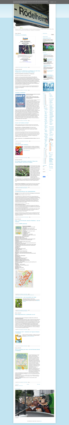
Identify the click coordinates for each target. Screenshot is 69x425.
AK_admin (52, 143)
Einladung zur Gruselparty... (21, 34)
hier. (20, 378)
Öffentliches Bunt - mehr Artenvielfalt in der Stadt (25, 297)
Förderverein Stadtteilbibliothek (52, 107)
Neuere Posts (17, 384)
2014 (44, 160)
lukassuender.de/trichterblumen (30, 336)
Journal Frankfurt (52, 128)
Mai (44, 152)
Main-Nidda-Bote (52, 129)
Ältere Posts (38, 384)
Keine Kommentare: (25, 67)
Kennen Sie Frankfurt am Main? (22, 122)
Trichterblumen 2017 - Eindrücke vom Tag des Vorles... (45, 141)
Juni (44, 151)
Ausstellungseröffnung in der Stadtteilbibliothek (25, 191)
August (45, 149)
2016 (44, 158)
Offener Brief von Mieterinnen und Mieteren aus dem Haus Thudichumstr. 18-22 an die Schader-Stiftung (27, 71)
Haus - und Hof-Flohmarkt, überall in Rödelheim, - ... (46, 131)
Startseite (28, 384)
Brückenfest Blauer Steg (51, 102)
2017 (44, 104)
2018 (44, 103)
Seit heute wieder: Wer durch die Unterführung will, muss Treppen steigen (50, 76)
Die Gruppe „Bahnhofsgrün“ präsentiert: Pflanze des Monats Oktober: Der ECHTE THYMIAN (26, 162)
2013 (44, 161)
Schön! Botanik (51, 120)
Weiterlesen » (16, 88)
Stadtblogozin (51, 154)
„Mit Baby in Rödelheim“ (20, 92)
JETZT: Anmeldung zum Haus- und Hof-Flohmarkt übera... (46, 145)
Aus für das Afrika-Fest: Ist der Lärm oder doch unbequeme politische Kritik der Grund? (50, 59)
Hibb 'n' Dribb (51, 166)
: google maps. (23, 223)
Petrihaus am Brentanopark (51, 114)
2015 (44, 159)
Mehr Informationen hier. (27, 150)
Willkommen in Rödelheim (51, 124)
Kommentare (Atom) (20, 385)
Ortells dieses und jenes (51, 110)
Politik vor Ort (51, 96)
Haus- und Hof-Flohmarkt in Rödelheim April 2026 (50, 71)
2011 (44, 163)
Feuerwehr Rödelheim (51, 106)
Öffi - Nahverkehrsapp (52, 133)
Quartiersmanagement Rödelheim (52, 116)
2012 (44, 162)
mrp (51, 150)
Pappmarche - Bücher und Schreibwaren (51, 113)
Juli (44, 150)
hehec (51, 148)
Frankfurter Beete (52, 127)
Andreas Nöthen (52, 144)
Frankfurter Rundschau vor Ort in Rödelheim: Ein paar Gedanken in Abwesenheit (47, 66)
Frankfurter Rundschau (51, 132)
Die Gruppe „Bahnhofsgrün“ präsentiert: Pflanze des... (46, 123)
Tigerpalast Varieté (51, 121)
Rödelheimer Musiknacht (51, 119)
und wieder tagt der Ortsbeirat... (22, 144)
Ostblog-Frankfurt (52, 111)
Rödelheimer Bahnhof (51, 117)
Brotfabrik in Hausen (51, 101)
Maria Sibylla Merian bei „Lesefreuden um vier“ (25, 314)
